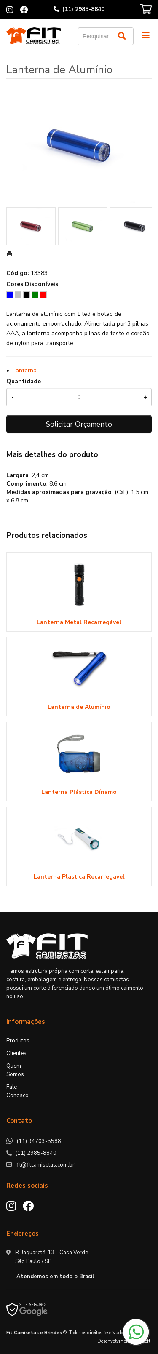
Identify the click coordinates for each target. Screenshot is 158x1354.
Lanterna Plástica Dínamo (79, 792)
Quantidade (23, 381)
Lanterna (25, 370)
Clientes (16, 1053)
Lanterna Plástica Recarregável (79, 877)
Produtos (17, 1040)
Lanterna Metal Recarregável (79, 622)
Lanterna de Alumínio (79, 707)
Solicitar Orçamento (79, 424)
